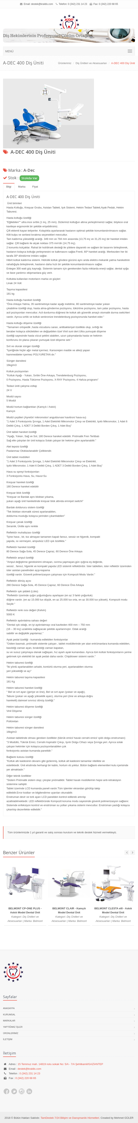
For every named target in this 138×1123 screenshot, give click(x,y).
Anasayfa (9, 1008)
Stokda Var (29, 178)
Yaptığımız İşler (12, 1027)
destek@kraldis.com (42, 4)
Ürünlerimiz (64, 63)
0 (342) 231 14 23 (77, 4)
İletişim (7, 1039)
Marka (21, 186)
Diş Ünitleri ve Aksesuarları (91, 63)
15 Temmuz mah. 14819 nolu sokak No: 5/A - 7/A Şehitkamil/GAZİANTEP (60, 1064)
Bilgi (8, 186)
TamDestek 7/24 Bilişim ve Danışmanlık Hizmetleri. (70, 1117)
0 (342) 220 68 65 (25, 1078)
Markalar (9, 1020)
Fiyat (35, 186)
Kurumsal (9, 1014)
